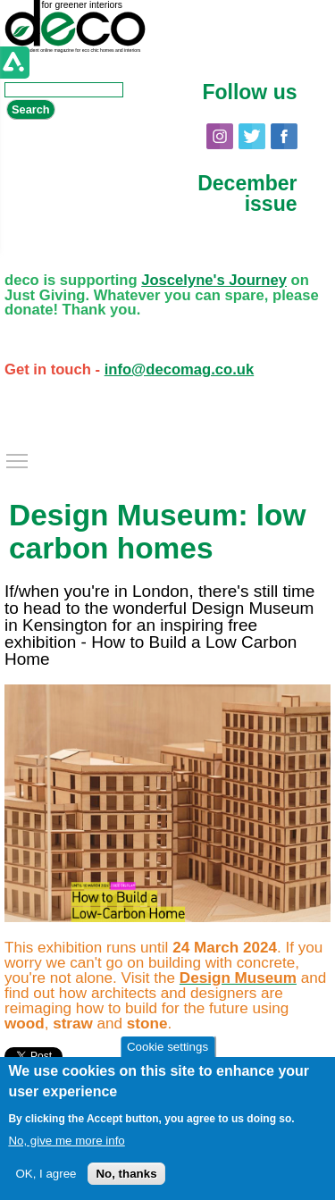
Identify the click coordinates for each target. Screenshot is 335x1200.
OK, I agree (45, 1173)
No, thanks (126, 1173)
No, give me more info (66, 1140)
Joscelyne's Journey (214, 280)
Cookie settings (167, 1046)
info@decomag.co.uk (180, 369)
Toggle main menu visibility (17, 457)
